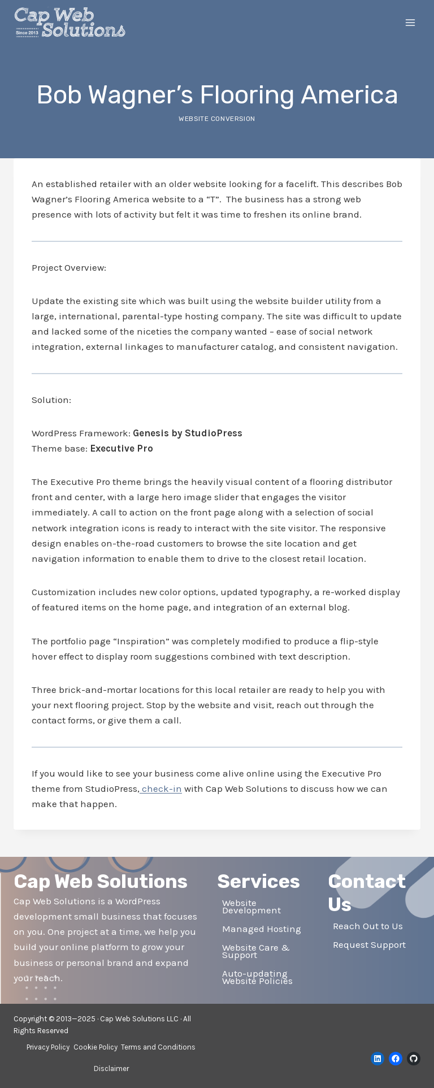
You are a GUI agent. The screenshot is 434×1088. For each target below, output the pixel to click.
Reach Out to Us (368, 925)
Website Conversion (217, 119)
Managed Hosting (261, 928)
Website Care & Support (256, 951)
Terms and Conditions (158, 1047)
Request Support (369, 944)
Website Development (251, 906)
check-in (161, 788)
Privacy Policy (48, 1047)
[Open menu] (410, 22)
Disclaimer (111, 1068)
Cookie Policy (95, 1047)
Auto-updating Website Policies (257, 977)
